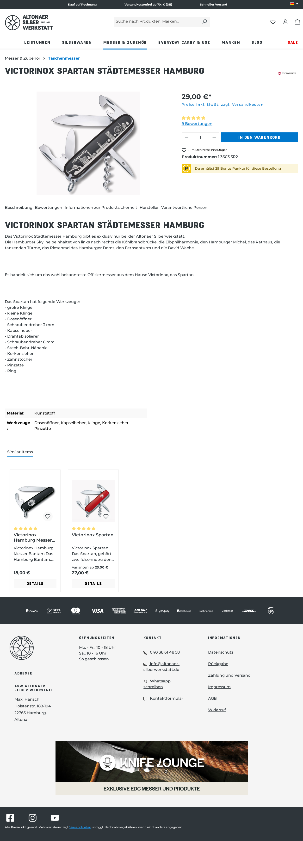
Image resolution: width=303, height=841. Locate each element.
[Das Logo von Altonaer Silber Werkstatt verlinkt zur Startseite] (29, 22)
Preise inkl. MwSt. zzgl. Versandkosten (223, 104)
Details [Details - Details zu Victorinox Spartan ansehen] (93, 583)
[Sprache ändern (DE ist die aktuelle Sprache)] (294, 4)
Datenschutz (220, 652)
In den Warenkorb (259, 137)
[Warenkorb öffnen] (297, 21)
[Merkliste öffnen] (272, 21)
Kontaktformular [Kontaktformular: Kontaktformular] (163, 698)
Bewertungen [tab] (48, 207)
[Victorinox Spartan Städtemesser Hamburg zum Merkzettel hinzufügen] (205, 150)
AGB (212, 698)
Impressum (219, 687)
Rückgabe (218, 664)
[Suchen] (204, 22)
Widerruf (217, 710)
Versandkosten (80, 827)
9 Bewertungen (197, 123)
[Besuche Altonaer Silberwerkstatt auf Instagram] (32, 817)
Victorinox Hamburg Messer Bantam (33, 537)
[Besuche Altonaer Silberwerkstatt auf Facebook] (10, 817)
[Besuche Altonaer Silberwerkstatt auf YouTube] (54, 817)
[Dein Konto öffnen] (285, 21)
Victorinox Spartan (92, 535)
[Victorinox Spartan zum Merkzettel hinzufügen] (106, 516)
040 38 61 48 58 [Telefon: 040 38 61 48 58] (161, 652)
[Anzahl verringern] (187, 137)
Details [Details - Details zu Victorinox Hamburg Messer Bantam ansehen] (35, 583)
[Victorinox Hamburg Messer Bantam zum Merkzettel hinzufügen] (48, 516)
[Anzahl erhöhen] (214, 137)
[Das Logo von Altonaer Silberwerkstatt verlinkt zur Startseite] (37, 648)
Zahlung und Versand (229, 675)
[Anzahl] (200, 137)
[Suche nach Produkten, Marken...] (156, 22)
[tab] (18, 208)
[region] (88, 143)
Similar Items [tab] (20, 452)
